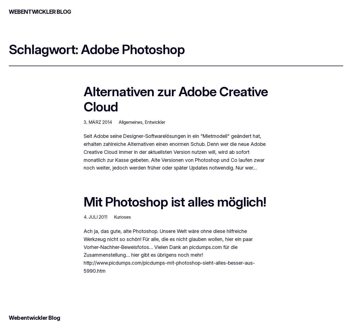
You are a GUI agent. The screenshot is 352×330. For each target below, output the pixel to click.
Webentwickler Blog (40, 12)
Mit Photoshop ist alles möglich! (175, 201)
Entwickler (155, 122)
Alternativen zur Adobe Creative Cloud (176, 99)
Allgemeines (130, 122)
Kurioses (122, 217)
